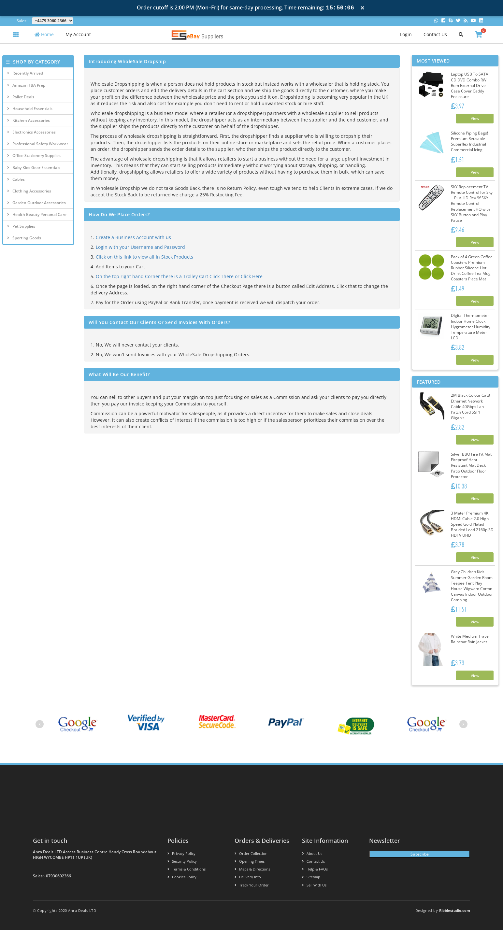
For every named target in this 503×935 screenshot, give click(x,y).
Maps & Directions (252, 874)
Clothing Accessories (29, 191)
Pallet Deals (20, 97)
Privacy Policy (181, 858)
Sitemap (311, 882)
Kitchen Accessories (28, 120)
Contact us (313, 866)
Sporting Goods (24, 238)
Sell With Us (314, 890)
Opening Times (250, 866)
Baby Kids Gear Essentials (33, 167)
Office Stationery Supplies (34, 155)
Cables (16, 179)
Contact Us (435, 34)
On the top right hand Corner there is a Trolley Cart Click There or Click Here (179, 276)
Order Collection (251, 858)
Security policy (182, 866)
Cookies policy (181, 882)
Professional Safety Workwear (37, 144)
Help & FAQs (315, 874)
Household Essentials (29, 108)
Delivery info (248, 882)
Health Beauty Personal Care (36, 214)
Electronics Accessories (31, 132)
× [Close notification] (363, 8)
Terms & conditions (186, 874)
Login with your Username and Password (140, 247)
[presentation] (40, 729)
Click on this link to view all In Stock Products (144, 257)
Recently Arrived (25, 73)
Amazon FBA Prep (26, 85)
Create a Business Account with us (133, 237)
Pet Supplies (21, 226)
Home (44, 34)
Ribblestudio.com (454, 915)
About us (312, 858)
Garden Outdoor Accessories (36, 202)
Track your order (252, 890)
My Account (78, 34)
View (473, 118)
